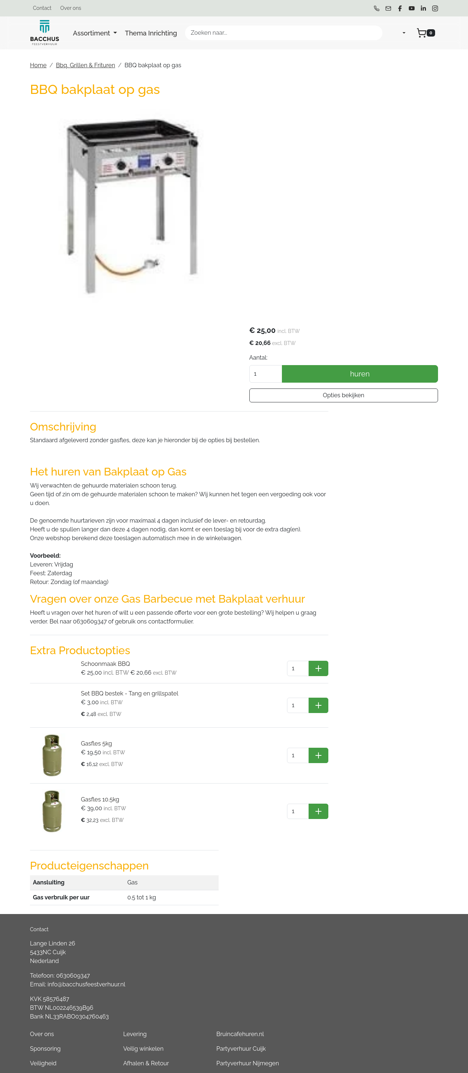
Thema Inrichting (151, 33)
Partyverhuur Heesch (390, 887)
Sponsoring (219, 799)
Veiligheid (217, 814)
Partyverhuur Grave (388, 1033)
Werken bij (297, 887)
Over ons (70, 8)
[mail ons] (388, 8)
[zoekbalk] (283, 33)
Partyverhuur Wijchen (391, 843)
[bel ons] (377, 8)
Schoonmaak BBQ (100, 601)
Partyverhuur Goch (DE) (393, 989)
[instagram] (435, 8)
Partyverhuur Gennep (391, 829)
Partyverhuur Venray (389, 902)
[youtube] (412, 8)
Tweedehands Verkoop (314, 902)
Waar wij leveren (305, 829)
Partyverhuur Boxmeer (392, 946)
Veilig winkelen (303, 799)
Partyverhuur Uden (388, 872)
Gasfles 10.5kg (95, 727)
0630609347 (73, 827)
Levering (294, 785)
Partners (215, 858)
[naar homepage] (44, 32)
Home (38, 65)
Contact (42, 8)
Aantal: (317, 140)
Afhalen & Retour (306, 814)
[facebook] (400, 8)
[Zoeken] (373, 33)
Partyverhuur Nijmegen (393, 814)
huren (389, 156)
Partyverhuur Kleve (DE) (394, 975)
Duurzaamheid (223, 843)
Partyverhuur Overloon (392, 960)
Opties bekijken (372, 178)
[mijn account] (398, 33)
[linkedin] (423, 8)
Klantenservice (303, 843)
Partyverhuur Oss (385, 858)
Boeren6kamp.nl (384, 1004)
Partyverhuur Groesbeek (395, 916)
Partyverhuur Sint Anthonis (398, 931)
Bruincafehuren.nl (386, 785)
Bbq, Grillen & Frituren (85, 65)
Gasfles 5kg (91, 677)
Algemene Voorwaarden (236, 829)
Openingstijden (303, 872)
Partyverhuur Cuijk (387, 799)
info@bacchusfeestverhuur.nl (86, 836)
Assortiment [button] (92, 33)
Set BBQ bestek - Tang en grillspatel (125, 630)
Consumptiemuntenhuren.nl (400, 1019)
